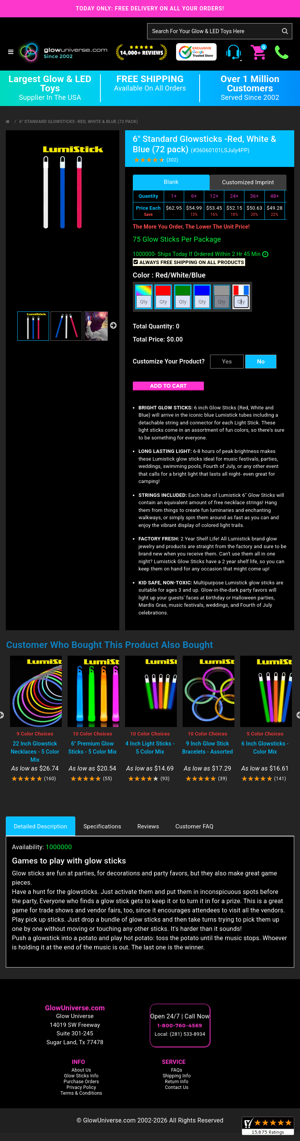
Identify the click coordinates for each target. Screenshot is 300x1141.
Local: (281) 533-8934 (180, 1034)
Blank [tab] (171, 181)
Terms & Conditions (81, 1093)
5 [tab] (144, 792)
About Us (81, 1070)
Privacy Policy (81, 1087)
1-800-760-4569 (180, 1025)
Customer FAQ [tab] (194, 826)
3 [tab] (121, 792)
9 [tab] (191, 792)
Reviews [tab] (148, 826)
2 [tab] (110, 792)
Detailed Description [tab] (40, 826)
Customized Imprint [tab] (248, 182)
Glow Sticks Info (81, 1076)
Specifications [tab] (102, 826)
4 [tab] (133, 792)
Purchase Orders (81, 1081)
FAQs (176, 1070)
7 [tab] (167, 792)
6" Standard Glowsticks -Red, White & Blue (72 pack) (78, 121)
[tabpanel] (35, 719)
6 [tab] (156, 792)
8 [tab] (179, 792)
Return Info (176, 1081)
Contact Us (176, 1087)
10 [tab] (202, 792)
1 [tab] (98, 792)
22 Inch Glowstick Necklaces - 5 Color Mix (35, 751)
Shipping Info (177, 1076)
